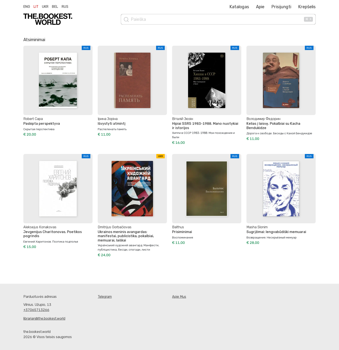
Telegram (105, 297)
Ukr (45, 7)
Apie (260, 6)
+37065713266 (36, 310)
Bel (55, 7)
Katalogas (239, 6)
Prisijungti (281, 6)
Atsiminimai (34, 39)
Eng (26, 7)
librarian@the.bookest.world (44, 318)
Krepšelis (307, 6)
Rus (65, 7)
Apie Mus (179, 297)
